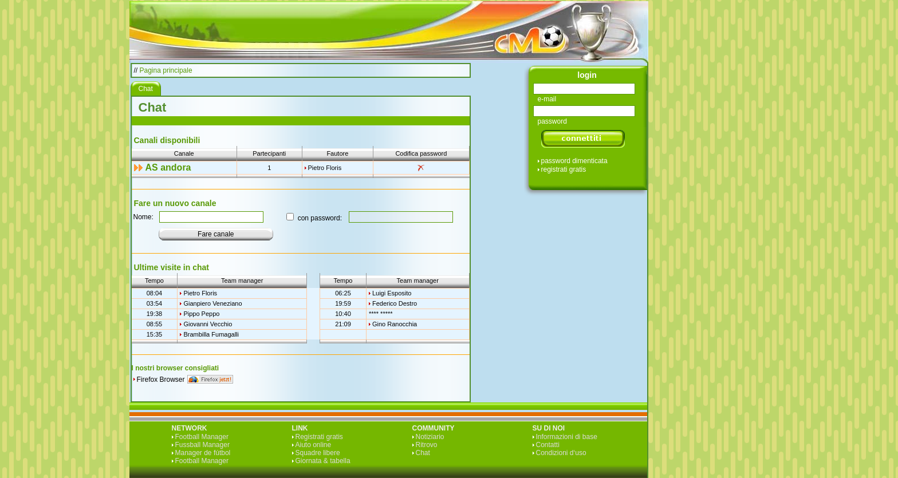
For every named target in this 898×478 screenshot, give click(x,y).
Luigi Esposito (392, 293)
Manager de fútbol (203, 453)
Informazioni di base (566, 437)
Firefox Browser (161, 380)
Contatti (548, 445)
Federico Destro (394, 303)
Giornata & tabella (323, 461)
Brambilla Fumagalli (211, 334)
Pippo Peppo (201, 313)
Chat (423, 453)
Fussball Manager (202, 445)
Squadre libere (318, 453)
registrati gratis (563, 169)
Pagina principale (166, 70)
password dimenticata (574, 161)
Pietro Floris (325, 167)
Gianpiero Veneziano (212, 303)
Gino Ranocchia (394, 324)
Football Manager (202, 437)
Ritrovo (427, 445)
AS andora (168, 167)
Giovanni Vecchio (207, 324)
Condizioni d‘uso (561, 453)
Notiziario (430, 437)
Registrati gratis (319, 437)
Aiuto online (314, 445)
